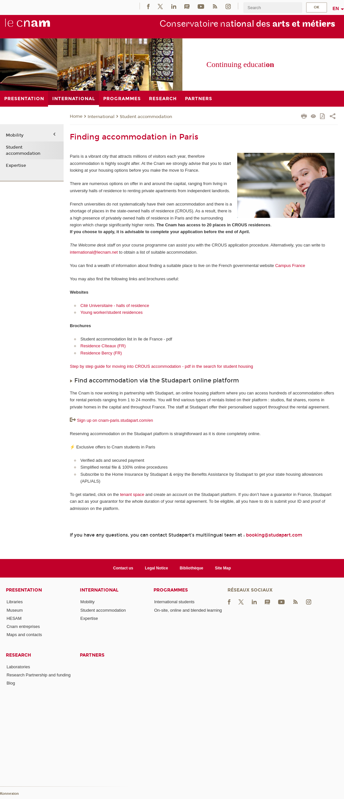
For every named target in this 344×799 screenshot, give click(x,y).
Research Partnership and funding (38, 674)
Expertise (16, 165)
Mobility (14, 135)
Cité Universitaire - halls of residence (114, 305)
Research (18, 655)
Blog (10, 683)
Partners (92, 655)
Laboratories (18, 666)
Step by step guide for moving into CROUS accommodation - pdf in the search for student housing (161, 366)
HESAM (13, 618)
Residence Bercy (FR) (101, 353)
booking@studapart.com (274, 535)
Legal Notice (156, 568)
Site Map (223, 568)
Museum (14, 610)
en (336, 8)
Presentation (24, 590)
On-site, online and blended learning (188, 610)
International (101, 116)
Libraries (14, 601)
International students (174, 601)
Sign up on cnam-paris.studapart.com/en (115, 420)
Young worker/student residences (111, 312)
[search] (272, 7)
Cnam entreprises (23, 626)
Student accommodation (146, 116)
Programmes (171, 590)
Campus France (290, 265)
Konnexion (9, 794)
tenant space (132, 494)
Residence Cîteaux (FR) (103, 345)
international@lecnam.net (94, 252)
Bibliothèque (191, 568)
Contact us (123, 568)
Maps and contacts (24, 634)
